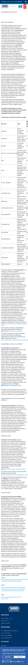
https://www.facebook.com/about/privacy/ (15, 469)
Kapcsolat (3, 645)
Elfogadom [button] (19, 656)
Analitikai (14, 661)
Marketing (21, 661)
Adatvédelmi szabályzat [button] (19, 653)
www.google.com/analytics (15, 331)
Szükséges (6, 661)
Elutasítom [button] (8, 656)
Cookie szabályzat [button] (7, 653)
